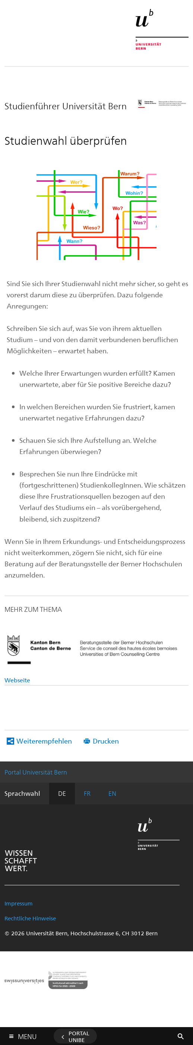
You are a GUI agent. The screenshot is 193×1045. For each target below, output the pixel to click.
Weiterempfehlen (44, 740)
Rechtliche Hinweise (30, 918)
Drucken (106, 740)
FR (87, 793)
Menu (27, 1035)
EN (112, 793)
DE (62, 793)
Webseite (17, 680)
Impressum (18, 903)
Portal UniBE (79, 1036)
